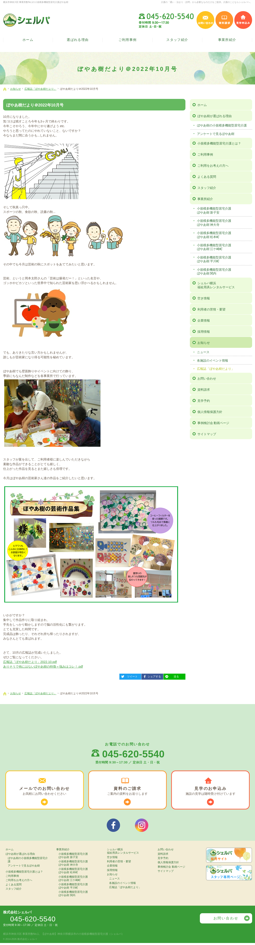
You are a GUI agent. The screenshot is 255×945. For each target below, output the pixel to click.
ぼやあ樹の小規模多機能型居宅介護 (222, 125)
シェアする (151, 676)
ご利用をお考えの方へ (213, 165)
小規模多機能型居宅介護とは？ (219, 143)
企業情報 (203, 320)
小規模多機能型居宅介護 (224, 210)
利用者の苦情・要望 (211, 309)
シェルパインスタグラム (141, 826)
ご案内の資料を (127, 792)
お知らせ (203, 342)
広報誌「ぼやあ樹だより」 (215, 368)
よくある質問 (206, 176)
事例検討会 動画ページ (213, 422)
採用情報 (203, 331)
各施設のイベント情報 (212, 360)
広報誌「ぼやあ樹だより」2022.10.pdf (30, 662)
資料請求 (203, 389)
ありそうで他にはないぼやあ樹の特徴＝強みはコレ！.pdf (43, 666)
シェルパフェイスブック (113, 826)
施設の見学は (210, 792)
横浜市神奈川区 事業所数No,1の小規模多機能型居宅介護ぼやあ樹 (35, 2)
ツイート (128, 676)
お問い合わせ (206, 378)
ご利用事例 (205, 154)
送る (171, 676)
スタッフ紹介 (206, 188)
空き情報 (203, 298)
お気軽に (44, 792)
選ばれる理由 (78, 40)
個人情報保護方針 (209, 411)
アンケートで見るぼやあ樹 (215, 133)
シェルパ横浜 (224, 285)
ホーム (202, 104)
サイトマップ (206, 434)
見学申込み (243, 20)
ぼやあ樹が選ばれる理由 (214, 116)
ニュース (203, 352)
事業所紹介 (205, 199)
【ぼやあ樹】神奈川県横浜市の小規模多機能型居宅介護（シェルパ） (82, 935)
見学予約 (203, 400)
